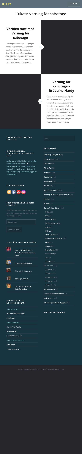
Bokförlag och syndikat (52, 155)
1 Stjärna (48, 270)
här (27, 164)
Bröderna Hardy (49, 159)
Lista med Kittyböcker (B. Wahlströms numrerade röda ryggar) (25, 252)
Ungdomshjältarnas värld (16, 313)
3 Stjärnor (49, 277)
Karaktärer (48, 186)
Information (48, 181)
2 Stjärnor (49, 273)
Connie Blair (49, 219)
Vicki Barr (48, 261)
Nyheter (47, 203)
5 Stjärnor (49, 285)
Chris (47, 216)
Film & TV (47, 168)
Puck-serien (49, 254)
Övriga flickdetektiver (52, 208)
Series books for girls (14, 336)
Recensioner (48, 266)
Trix (46, 257)
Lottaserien (11, 345)
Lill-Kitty (47, 199)
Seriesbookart (12, 331)
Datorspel (47, 164)
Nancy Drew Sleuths (14, 327)
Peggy (47, 246)
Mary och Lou (50, 235)
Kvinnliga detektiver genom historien (57, 195)
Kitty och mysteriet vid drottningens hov (23, 288)
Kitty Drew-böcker (50, 190)
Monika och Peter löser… (54, 238)
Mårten (48, 231)
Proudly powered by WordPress (28, 369)
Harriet (48, 227)
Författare (47, 172)
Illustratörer (48, 177)
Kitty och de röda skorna (23, 271)
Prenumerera (14, 229)
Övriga (47, 242)
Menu (75, 4)
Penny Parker (50, 250)
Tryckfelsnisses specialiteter (54, 294)
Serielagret (11, 318)
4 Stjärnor (49, 281)
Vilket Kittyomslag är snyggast (55, 302)
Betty (47, 212)
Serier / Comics (49, 289)
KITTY (6, 4)
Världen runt (48, 298)
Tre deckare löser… (13, 349)
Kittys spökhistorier (22, 279)
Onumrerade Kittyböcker (24, 263)
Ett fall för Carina (51, 223)
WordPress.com (58, 369)
